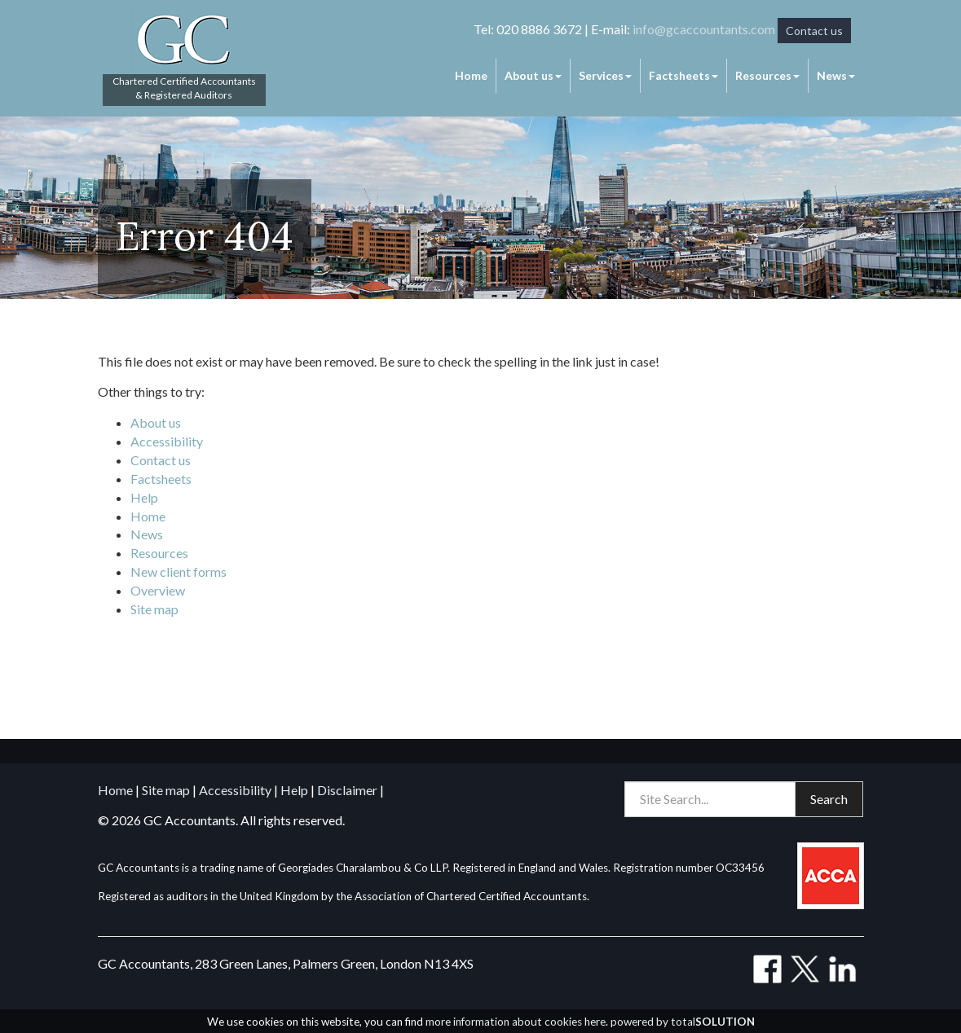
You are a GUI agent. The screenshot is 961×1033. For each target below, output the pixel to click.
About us (533, 75)
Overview (157, 590)
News (836, 75)
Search (829, 799)
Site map (154, 609)
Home (471, 75)
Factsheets (683, 75)
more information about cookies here (515, 1021)
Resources (767, 75)
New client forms (178, 571)
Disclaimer (347, 790)
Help (144, 497)
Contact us (814, 30)
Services (605, 75)
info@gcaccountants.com (704, 29)
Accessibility (166, 441)
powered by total (683, 1021)
